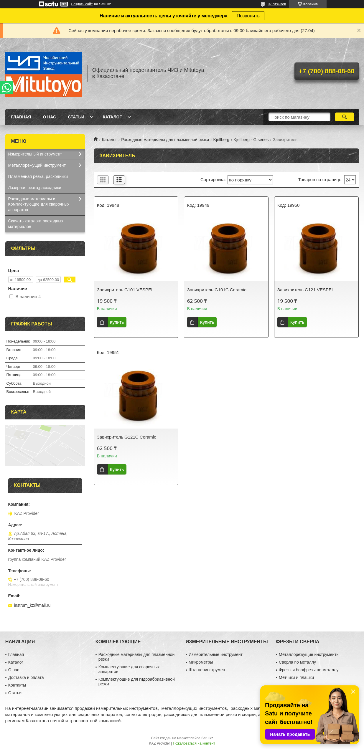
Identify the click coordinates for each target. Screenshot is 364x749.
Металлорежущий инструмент (37, 165)
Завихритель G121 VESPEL (305, 289)
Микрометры (201, 662)
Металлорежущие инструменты (309, 654)
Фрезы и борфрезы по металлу (308, 669)
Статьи (76, 117)
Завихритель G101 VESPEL (125, 289)
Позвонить (248, 15)
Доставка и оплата (26, 677)
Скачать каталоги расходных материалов (35, 224)
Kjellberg (221, 139)
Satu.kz (207, 738)
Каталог (112, 117)
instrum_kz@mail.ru (32, 605)
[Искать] (344, 117)
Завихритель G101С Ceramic (216, 289)
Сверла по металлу (297, 662)
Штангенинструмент (208, 669)
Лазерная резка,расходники (34, 187)
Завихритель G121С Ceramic (126, 436)
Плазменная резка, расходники (38, 176)
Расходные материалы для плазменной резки (165, 139)
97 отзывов (277, 4)
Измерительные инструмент (216, 654)
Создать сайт (82, 4)
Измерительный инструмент (35, 154)
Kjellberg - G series (251, 139)
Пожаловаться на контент (194, 743)
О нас (49, 117)
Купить (117, 322)
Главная (21, 117)
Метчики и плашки (296, 677)
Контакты (17, 685)
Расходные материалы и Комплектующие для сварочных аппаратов (39, 204)
